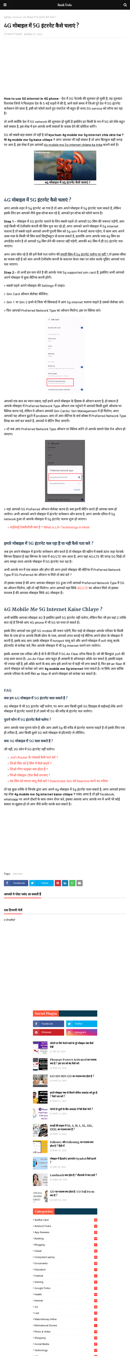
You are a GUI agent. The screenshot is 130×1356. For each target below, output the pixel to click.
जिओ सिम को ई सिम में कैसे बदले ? (30, 763)
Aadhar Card (65, 1219)
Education (65, 1269)
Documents (65, 1263)
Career (65, 1250)
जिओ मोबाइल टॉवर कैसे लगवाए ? (30, 775)
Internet (17, 17)
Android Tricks (65, 1226)
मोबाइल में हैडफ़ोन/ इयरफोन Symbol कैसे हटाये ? (73, 1160)
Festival (65, 1275)
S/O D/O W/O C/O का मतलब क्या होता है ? (72, 1076)
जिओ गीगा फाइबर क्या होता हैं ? (29, 769)
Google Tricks (65, 1288)
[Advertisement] (65, 69)
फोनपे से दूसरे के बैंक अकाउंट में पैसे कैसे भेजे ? (71, 1109)
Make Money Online (65, 1319)
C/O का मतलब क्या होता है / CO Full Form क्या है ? (72, 1193)
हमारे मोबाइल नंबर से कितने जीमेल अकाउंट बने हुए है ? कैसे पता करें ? (73, 1094)
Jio (65, 1306)
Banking (65, 1238)
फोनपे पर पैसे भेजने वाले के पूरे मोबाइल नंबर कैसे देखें (71, 1045)
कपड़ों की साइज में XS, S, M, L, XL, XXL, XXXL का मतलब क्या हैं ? (71, 1127)
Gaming (65, 1282)
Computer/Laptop (65, 1257)
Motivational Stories (65, 1325)
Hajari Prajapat (14, 34)
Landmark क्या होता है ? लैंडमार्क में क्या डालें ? (73, 1175)
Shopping (65, 1337)
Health (65, 1294)
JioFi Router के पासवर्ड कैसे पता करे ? (34, 757)
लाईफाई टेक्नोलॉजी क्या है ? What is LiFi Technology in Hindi (49, 527)
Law (65, 1313)
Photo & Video (65, 1331)
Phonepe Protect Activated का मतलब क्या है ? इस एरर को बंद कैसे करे (73, 1061)
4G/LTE (82, 588)
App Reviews (65, 1232)
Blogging (65, 1244)
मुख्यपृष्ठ (7, 17)
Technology (65, 1350)
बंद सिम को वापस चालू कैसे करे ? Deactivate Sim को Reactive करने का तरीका (59, 781)
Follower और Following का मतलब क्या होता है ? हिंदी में (71, 1144)
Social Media (65, 1344)
